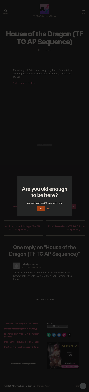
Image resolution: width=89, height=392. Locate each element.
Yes (40, 208)
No (48, 208)
